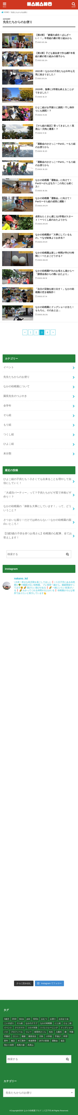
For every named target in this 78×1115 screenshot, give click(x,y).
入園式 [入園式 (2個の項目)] (59, 1032)
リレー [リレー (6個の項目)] (28, 1032)
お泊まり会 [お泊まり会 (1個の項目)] (64, 1019)
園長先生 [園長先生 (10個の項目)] (32, 1036)
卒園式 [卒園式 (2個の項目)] (7, 1036)
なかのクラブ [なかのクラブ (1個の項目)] (31, 1023)
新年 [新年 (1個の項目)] (6, 1041)
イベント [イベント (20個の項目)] (8, 1028)
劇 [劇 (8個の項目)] (66, 1032)
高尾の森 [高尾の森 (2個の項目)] (21, 1045)
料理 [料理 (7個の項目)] (65, 1036)
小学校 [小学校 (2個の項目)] (49, 1036)
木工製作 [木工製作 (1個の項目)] (22, 1041)
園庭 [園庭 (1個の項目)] (24, 1036)
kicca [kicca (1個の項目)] (21, 1019)
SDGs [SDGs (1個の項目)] (35, 1019)
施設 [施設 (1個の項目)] (13, 1041)
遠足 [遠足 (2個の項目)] (63, 1041)
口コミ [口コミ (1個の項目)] (16, 1036)
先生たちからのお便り (16, 376)
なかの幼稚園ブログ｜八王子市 (37, 1111)
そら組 (7, 415)
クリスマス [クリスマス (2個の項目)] (20, 1028)
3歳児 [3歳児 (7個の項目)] (6, 1019)
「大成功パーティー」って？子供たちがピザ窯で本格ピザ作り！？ (37, 494)
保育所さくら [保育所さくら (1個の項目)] (40, 1032)
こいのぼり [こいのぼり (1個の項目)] (9, 1023)
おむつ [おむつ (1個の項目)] (44, 1019)
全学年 (7, 405)
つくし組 (8, 434)
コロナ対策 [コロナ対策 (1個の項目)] (32, 1028)
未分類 (7, 453)
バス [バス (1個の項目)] (6, 1032)
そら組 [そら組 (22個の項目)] (20, 1023)
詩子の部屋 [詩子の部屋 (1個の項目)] (44, 1041)
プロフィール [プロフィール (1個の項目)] (17, 1032)
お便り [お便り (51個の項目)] (53, 1019)
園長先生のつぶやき (15, 395)
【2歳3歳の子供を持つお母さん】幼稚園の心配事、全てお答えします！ (37, 535)
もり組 (7, 424)
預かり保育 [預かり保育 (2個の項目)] (9, 1045)
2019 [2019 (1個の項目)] (14, 1019)
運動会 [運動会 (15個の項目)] (55, 1041)
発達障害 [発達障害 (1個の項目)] (32, 1041)
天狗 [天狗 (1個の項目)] (41, 1036)
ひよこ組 (8, 443)
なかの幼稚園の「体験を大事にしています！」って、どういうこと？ (37, 508)
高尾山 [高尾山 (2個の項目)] (30, 1045)
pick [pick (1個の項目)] (28, 1019)
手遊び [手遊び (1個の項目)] (58, 1036)
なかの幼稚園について (16, 386)
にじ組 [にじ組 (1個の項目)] (58, 1023)
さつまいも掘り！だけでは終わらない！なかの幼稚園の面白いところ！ (37, 521)
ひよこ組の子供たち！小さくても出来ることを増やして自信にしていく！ (37, 481)
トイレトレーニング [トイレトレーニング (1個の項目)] (49, 1028)
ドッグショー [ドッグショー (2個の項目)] (66, 1028)
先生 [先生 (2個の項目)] (51, 1032)
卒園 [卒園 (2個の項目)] (71, 1032)
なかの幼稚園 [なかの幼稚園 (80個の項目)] (46, 1023)
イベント (8, 367)
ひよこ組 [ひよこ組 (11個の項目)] (67, 1023)
